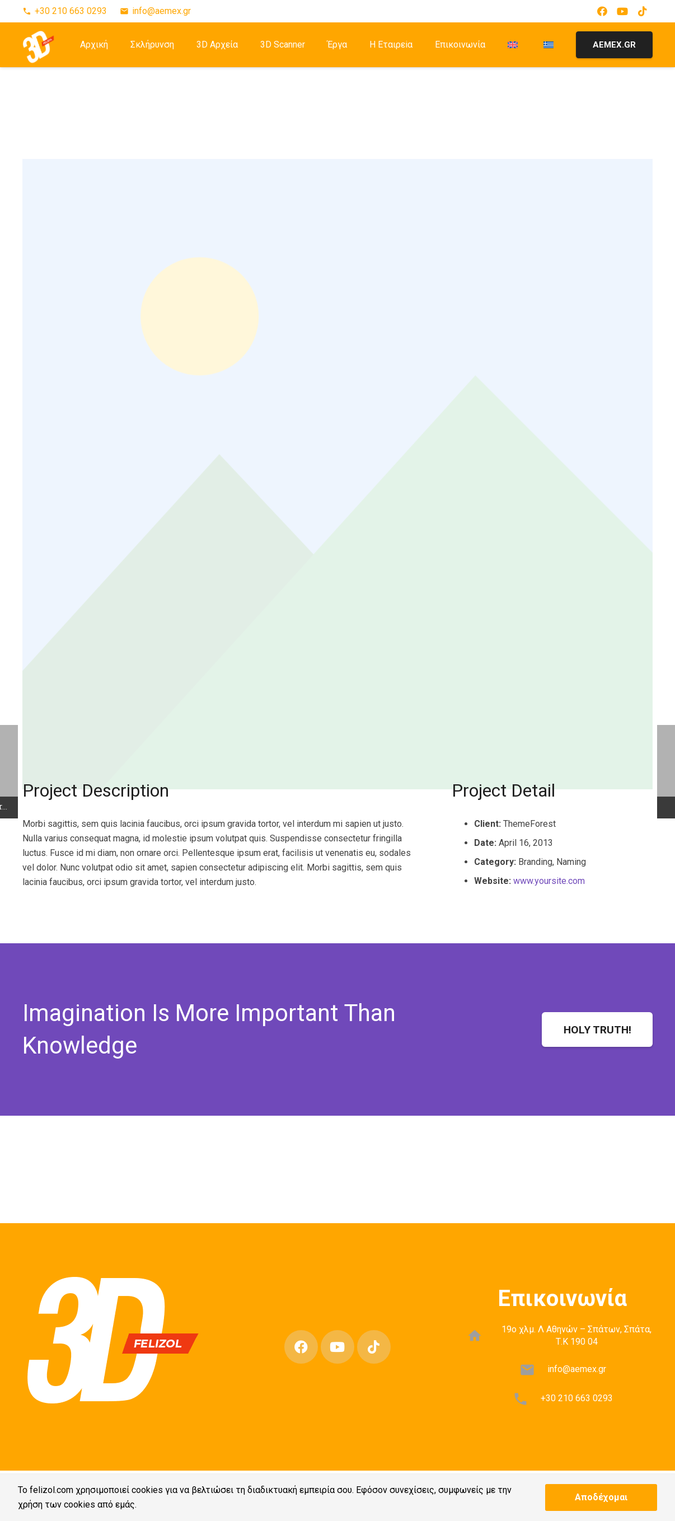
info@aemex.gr (576, 1369)
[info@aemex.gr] (532, 1370)
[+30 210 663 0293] (526, 1399)
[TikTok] (642, 11)
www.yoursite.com (549, 881)
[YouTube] (622, 11)
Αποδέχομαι (601, 1497)
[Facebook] (602, 11)
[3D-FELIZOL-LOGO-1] (39, 44)
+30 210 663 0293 (577, 1398)
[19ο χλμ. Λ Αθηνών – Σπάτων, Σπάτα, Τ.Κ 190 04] (480, 1336)
